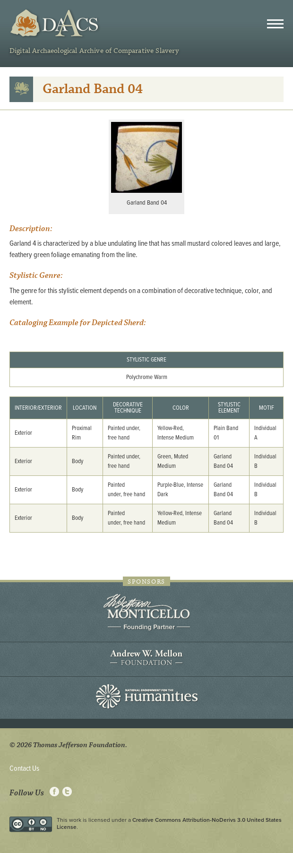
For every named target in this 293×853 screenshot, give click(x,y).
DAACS (55, 23)
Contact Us (24, 769)
